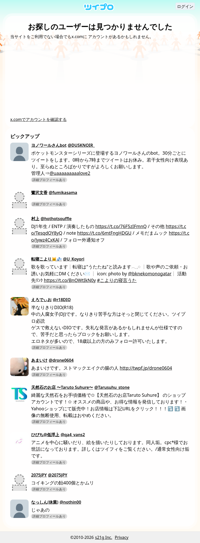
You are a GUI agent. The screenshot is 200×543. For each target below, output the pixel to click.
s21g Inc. (103, 537)
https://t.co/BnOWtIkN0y (70, 280)
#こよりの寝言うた (117, 280)
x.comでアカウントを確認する (38, 119)
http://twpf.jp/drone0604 (146, 368)
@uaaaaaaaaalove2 (70, 173)
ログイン (185, 6)
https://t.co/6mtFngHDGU (104, 233)
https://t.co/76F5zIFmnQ (121, 226)
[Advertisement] (100, 78)
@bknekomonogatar (150, 273)
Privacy (121, 537)
